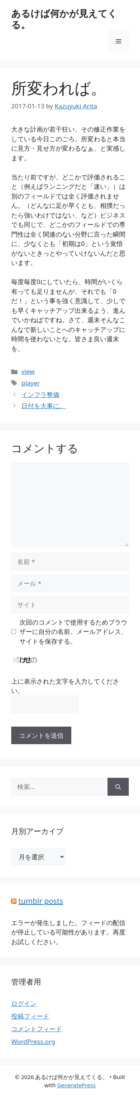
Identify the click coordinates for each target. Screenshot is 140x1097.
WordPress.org (33, 1041)
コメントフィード (36, 1028)
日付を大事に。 (43, 405)
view (28, 371)
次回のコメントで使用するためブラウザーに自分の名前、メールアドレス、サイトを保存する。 (73, 631)
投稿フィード (30, 1016)
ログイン (24, 1003)
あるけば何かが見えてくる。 (64, 19)
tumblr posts (40, 901)
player (30, 383)
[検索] (118, 787)
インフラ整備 (40, 394)
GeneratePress (76, 1085)
